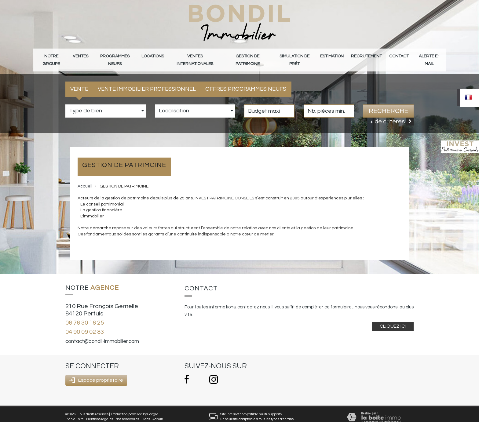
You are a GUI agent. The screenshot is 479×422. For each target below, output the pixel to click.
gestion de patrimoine (249, 55)
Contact (398, 55)
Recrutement (368, 55)
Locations (153, 55)
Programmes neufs (116, 55)
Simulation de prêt (298, 55)
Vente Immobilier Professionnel (147, 80)
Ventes (81, 55)
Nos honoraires (127, 410)
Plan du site (74, 410)
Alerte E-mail (428, 55)
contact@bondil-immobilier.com (102, 332)
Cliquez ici (393, 317)
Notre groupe (52, 55)
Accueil (85, 177)
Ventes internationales (195, 55)
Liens (145, 410)
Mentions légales (99, 410)
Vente (79, 80)
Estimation (335, 55)
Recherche (388, 102)
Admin (157, 410)
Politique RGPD (77, 415)
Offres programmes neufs (245, 80)
